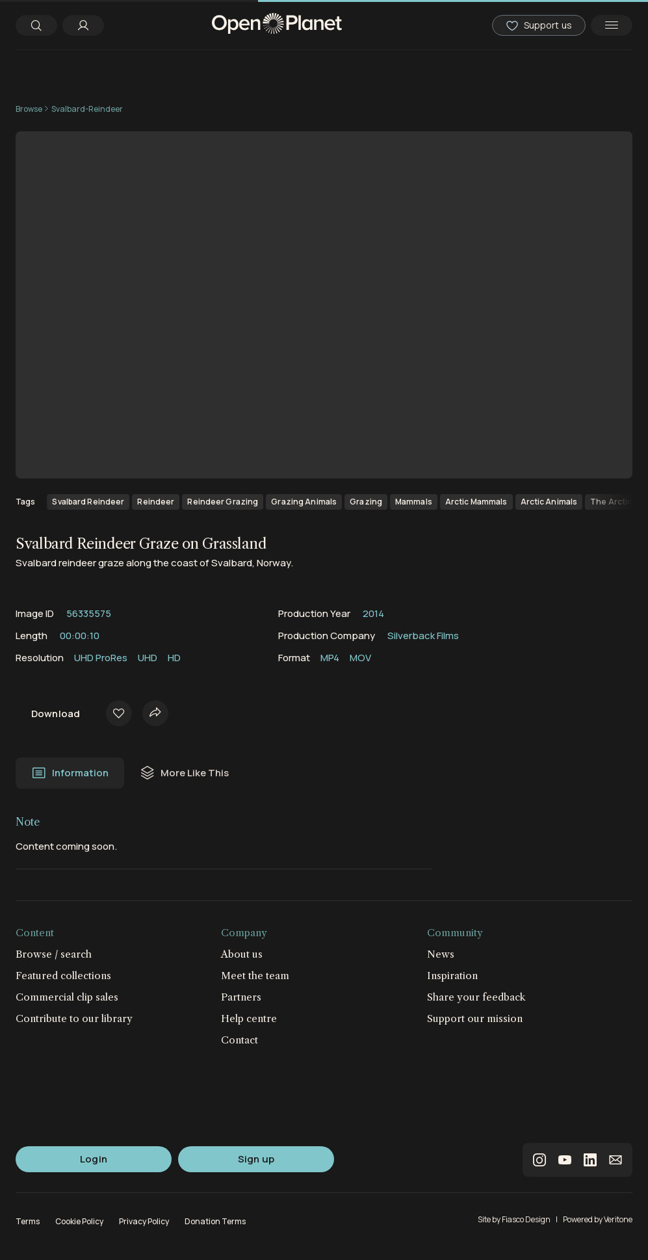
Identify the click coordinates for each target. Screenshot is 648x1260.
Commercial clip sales (67, 997)
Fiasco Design (526, 1219)
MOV (360, 657)
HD (174, 657)
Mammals (413, 501)
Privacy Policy (144, 1221)
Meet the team (255, 975)
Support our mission (475, 1018)
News (440, 954)
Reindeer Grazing (222, 501)
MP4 (329, 657)
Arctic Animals (549, 501)
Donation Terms (215, 1221)
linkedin (590, 1159)
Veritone (618, 1219)
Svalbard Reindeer (88, 501)
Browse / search (54, 954)
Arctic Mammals (476, 501)
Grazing (366, 501)
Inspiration (452, 975)
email (615, 1159)
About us (242, 954)
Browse (29, 108)
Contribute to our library (74, 1018)
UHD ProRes (100, 657)
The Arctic (611, 501)
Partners (241, 997)
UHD (147, 657)
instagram (539, 1159)
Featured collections (63, 975)
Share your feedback (476, 997)
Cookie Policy (79, 1221)
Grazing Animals (304, 501)
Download (55, 713)
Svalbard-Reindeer (87, 108)
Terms (28, 1221)
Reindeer (155, 501)
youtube (564, 1159)
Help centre (249, 1018)
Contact (239, 1040)
